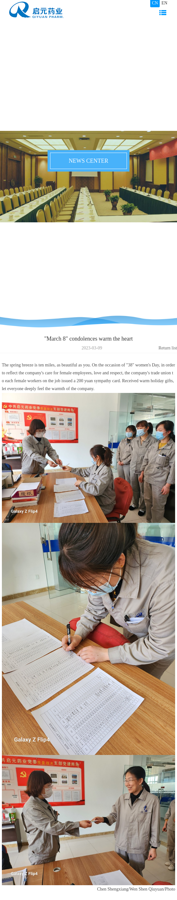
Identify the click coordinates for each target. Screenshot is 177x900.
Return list (167, 348)
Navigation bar (163, 12)
